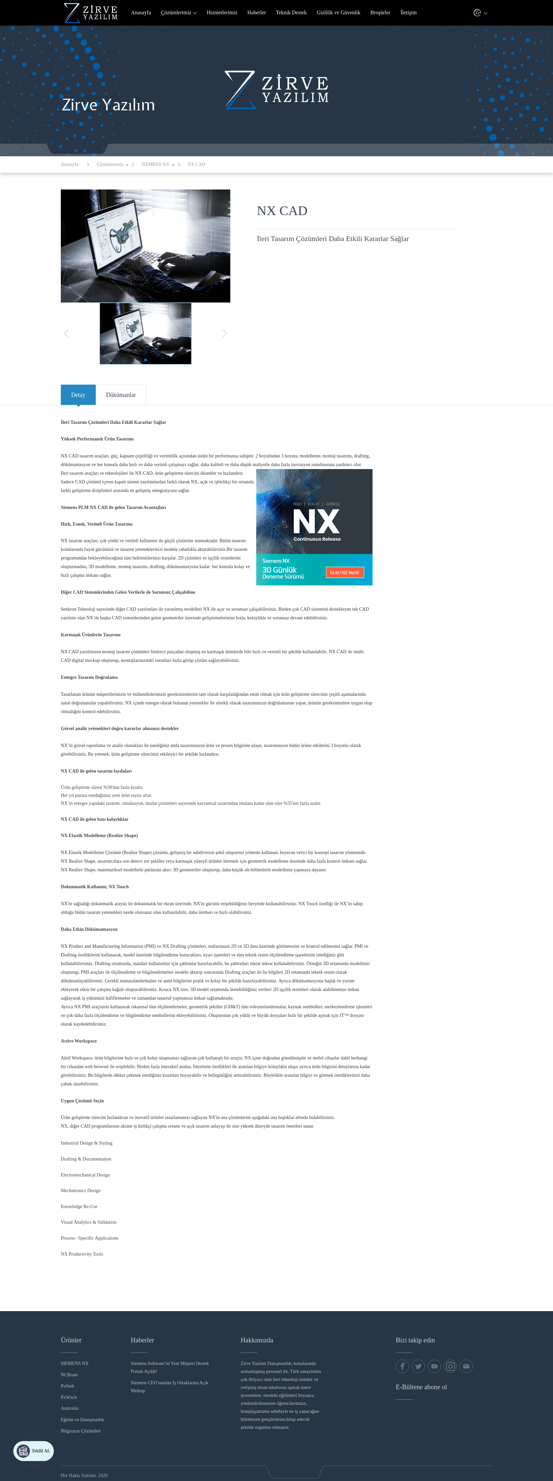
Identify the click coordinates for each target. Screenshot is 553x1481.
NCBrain (69, 1374)
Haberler (256, 12)
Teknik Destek (291, 12)
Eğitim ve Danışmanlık (82, 1419)
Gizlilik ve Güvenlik (339, 12)
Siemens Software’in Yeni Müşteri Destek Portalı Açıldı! (170, 1367)
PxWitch (69, 1397)
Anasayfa (141, 12)
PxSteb (67, 1386)
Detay (78, 398)
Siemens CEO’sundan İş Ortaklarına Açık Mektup (169, 1386)
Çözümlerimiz (179, 12)
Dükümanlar (121, 398)
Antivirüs (69, 1408)
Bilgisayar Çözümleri (81, 1430)
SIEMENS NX (155, 164)
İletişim (408, 12)
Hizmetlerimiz (222, 12)
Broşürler (380, 12)
